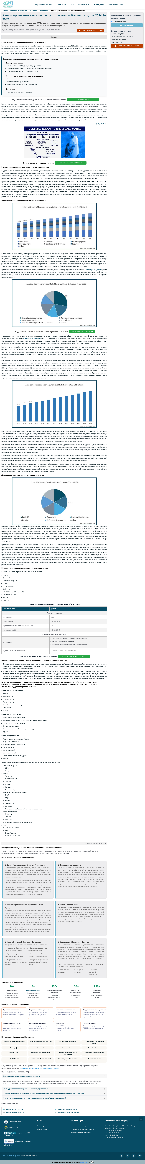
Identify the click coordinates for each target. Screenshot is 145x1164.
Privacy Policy (84, 1162)
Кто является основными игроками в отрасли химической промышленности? (55, 1098)
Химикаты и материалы (19, 11)
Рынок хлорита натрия (14, 1109)
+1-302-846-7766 (113, 1133)
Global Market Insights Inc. (11, 1156)
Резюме (54, 37)
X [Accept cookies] (92, 1162)
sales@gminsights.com (116, 1137)
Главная (5, 11)
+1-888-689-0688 (116, 1130)
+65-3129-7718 (113, 1135)
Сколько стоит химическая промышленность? (55, 1076)
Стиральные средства (32, 339)
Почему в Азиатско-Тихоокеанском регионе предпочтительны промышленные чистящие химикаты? (55, 1093)
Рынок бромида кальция (15, 1113)
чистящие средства (93, 270)
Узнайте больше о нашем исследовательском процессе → (40, 1068)
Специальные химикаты (39, 11)
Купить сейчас (127, 25)
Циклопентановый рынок (67, 1109)
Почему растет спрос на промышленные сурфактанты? (55, 1089)
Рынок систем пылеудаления (68, 1113)
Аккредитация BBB (33, 990)
